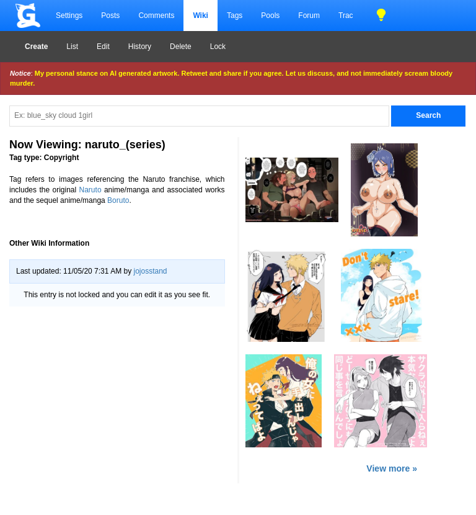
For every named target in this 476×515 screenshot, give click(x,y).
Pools (270, 15)
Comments (156, 15)
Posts (110, 15)
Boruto (118, 200)
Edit (103, 46)
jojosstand (150, 271)
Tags (234, 15)
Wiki (200, 15)
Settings (69, 15)
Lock (218, 46)
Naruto (90, 190)
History (139, 46)
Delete (181, 46)
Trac (345, 15)
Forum (309, 15)
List (72, 46)
